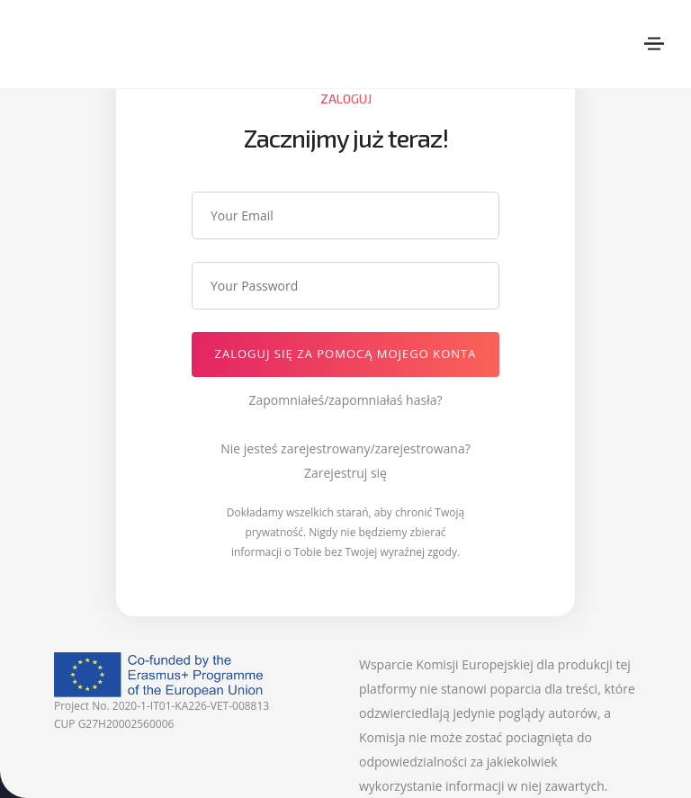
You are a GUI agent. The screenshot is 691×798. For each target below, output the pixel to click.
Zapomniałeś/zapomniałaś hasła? (345, 399)
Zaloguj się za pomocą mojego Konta (346, 353)
